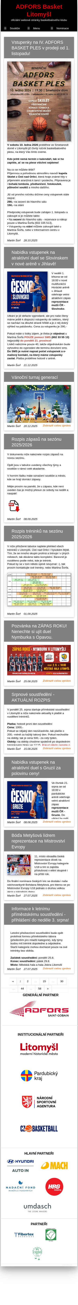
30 (61, 981)
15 (44, 981)
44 (22, 988)
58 (39, 988)
